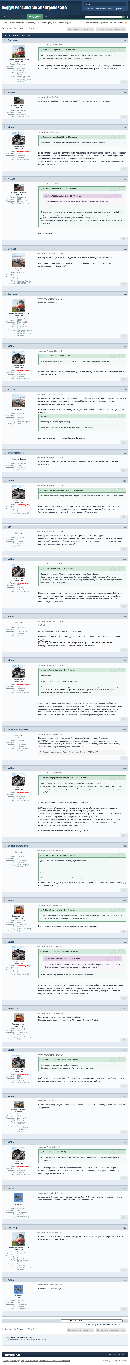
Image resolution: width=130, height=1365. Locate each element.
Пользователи (51, 17)
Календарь (64, 17)
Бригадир (13, 40)
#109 (125, 942)
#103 (125, 617)
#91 (125, 40)
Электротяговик (16, 453)
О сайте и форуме (47, 23)
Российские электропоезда (14, 17)
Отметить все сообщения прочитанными (54, 1361)
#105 (125, 730)
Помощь (120, 8)
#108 (125, 901)
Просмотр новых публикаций (111, 23)
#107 (125, 846)
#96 (125, 294)
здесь (64, 1239)
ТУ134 (11, 1188)
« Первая (19, 28)
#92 (125, 93)
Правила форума (92, 23)
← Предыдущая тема (86, 1324)
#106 (125, 768)
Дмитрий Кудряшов (18, 729)
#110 (125, 1009)
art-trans (12, 249)
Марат (11, 1096)
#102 (125, 559)
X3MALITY (13, 900)
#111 (125, 1050)
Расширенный (127, 17)
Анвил (11, 616)
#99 (125, 453)
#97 (125, 346)
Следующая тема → (119, 1324)
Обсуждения (35, 17)
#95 (125, 249)
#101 (125, 527)
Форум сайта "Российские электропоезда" (20, 23)
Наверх (6, 1361)
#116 (125, 1280)
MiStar (11, 127)
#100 (125, 481)
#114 (125, 1188)
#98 (125, 390)
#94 (125, 179)
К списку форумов (17, 1361)
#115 (125, 1228)
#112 (125, 1096)
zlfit (9, 527)
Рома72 (11, 92)
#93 (125, 127)
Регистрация (107, 8)
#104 (125, 660)
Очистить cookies (31, 1361)
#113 (125, 1142)
